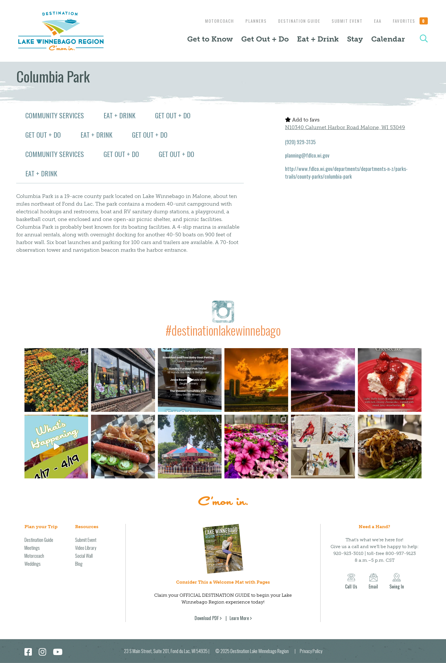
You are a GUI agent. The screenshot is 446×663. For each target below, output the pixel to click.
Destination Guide (295, 21)
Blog (78, 563)
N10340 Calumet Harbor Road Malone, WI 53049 (345, 127)
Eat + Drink (318, 39)
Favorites (410, 21)
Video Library (85, 547)
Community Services (54, 115)
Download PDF (207, 618)
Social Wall (84, 555)
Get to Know (210, 39)
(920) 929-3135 (300, 142)
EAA (376, 21)
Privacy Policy (311, 651)
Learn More (239, 618)
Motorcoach (212, 21)
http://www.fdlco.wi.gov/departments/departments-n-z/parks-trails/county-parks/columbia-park (346, 172)
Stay (355, 39)
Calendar (388, 39)
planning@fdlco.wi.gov (307, 155)
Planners (250, 21)
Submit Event (344, 21)
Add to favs (302, 120)
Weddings (32, 563)
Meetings (32, 547)
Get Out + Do (265, 39)
